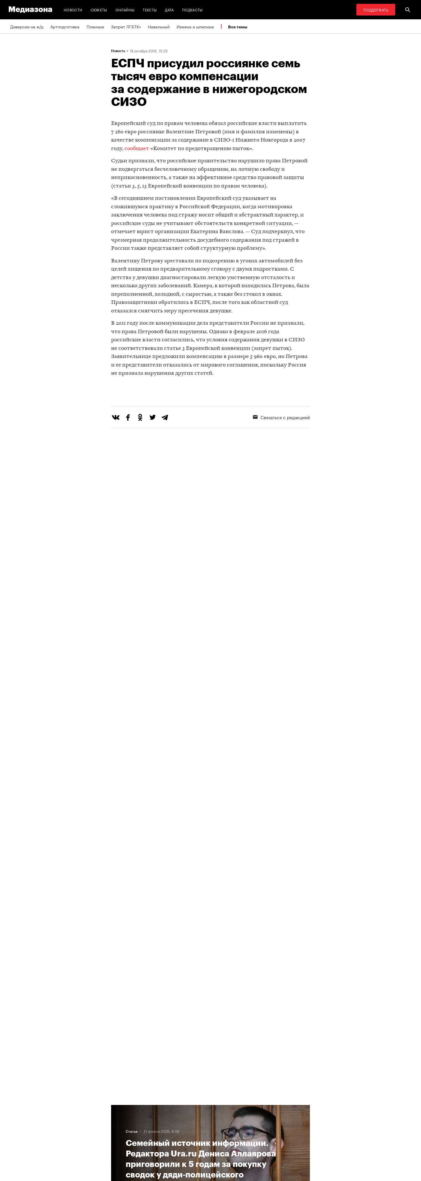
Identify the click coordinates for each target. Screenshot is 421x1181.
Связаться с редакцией (281, 440)
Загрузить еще (210, 931)
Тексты (150, 9)
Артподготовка (65, 26)
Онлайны (125, 9)
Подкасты (192, 9)
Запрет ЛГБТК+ (126, 26)
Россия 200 (196, 1140)
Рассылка (194, 1118)
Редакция (122, 1107)
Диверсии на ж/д (26, 26)
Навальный (159, 26)
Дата (169, 9)
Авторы (120, 1129)
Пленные (95, 26)
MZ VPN (192, 1129)
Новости (73, 9)
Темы (118, 1140)
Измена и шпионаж (195, 26)
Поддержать (375, 9)
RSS (191, 1107)
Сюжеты (99, 9)
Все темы (237, 26)
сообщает (137, 148)
